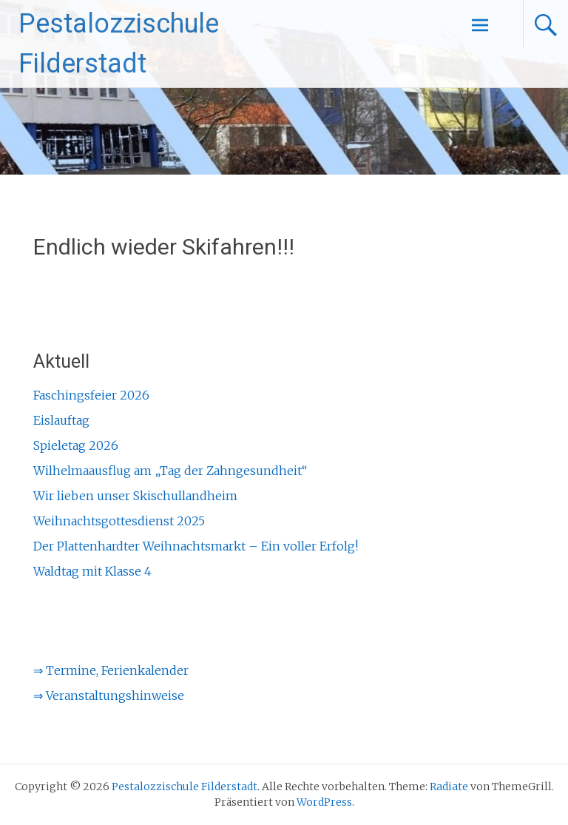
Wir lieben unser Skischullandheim (135, 495)
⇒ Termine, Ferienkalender (111, 670)
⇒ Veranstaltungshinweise (108, 695)
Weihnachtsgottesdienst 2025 (119, 520)
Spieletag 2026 (75, 445)
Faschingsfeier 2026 (91, 395)
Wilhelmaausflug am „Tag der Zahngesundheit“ (170, 470)
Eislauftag (61, 420)
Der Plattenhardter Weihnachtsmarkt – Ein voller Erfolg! (195, 546)
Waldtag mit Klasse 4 (92, 571)
